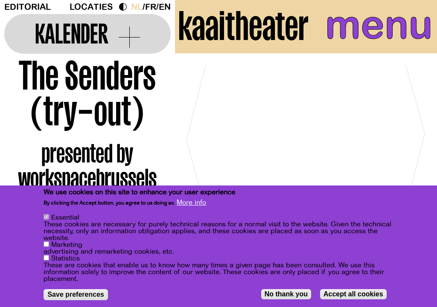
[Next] (416, 138)
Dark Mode (125, 7)
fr (150, 7)
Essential (65, 217)
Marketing (66, 244)
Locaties (91, 7)
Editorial (27, 7)
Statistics (65, 258)
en (165, 7)
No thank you (286, 294)
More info (191, 202)
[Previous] (196, 138)
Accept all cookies (353, 294)
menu (379, 25)
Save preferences (75, 294)
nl (137, 7)
